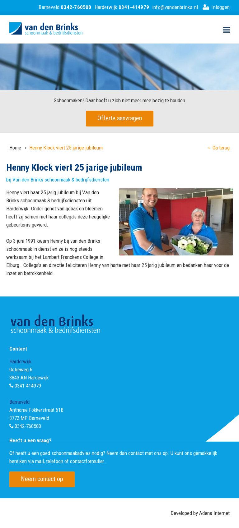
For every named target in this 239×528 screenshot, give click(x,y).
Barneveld (65, 7)
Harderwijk (122, 7)
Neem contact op (42, 479)
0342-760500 (28, 426)
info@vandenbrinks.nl (175, 7)
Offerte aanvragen (119, 118)
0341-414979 (28, 386)
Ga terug (219, 148)
